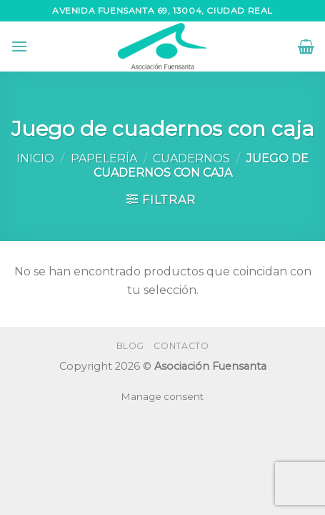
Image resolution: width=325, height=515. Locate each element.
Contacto (181, 345)
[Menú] (19, 46)
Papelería (104, 158)
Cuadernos (191, 158)
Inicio (35, 158)
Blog (130, 345)
